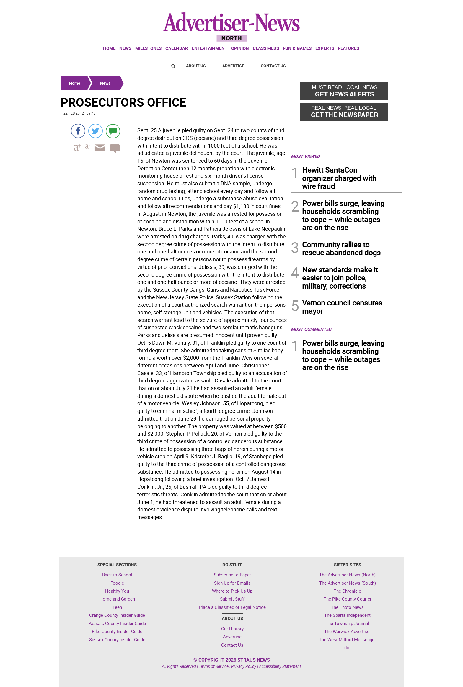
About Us (196, 65)
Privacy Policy (243, 666)
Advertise (233, 65)
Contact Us (273, 65)
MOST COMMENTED (311, 329)
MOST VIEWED (305, 156)
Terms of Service (214, 666)
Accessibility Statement (280, 666)
